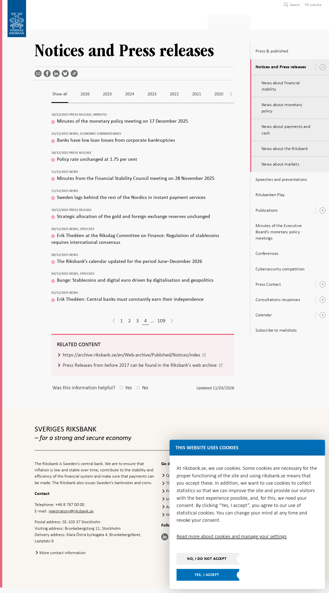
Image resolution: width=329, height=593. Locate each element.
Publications (267, 208)
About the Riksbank (278, 22)
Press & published (234, 22)
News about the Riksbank (285, 147)
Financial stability (165, 22)
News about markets (280, 162)
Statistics (44, 22)
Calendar (264, 313)
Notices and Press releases (281, 65)
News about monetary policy (282, 106)
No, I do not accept (207, 559)
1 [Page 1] (121, 319)
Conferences (267, 252)
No (145, 393)
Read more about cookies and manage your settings (232, 536)
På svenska (313, 5)
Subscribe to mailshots (276, 328)
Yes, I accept (207, 575)
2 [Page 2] (129, 319)
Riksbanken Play (270, 193)
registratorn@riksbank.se (71, 516)
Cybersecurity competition (280, 267)
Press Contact (268, 282)
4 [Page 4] (145, 319)
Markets (200, 22)
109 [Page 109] (161, 319)
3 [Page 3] (137, 319)
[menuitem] (311, 4)
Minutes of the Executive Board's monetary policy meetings (279, 230)
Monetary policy (122, 22)
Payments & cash (79, 22)
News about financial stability (281, 84)
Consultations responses (278, 298)
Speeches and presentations (281, 178)
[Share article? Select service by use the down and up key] (57, 72)
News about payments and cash (286, 128)
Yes (128, 393)
